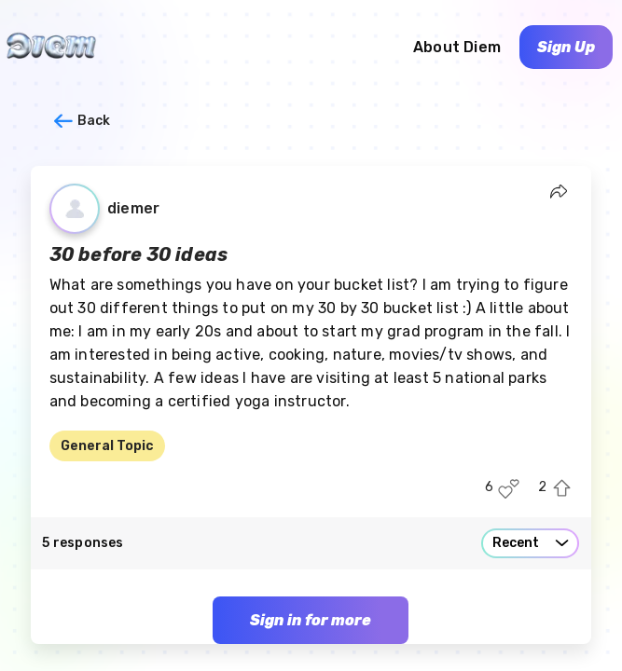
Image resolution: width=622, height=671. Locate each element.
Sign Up (566, 47)
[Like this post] (508, 489)
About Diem (457, 47)
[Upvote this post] (562, 489)
